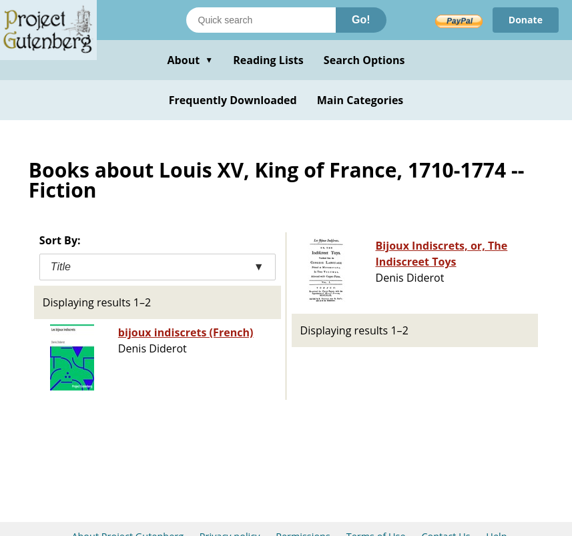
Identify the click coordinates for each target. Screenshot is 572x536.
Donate (526, 19)
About (190, 60)
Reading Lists (268, 60)
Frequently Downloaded (233, 100)
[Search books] (261, 20)
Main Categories (360, 100)
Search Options (364, 60)
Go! (361, 19)
